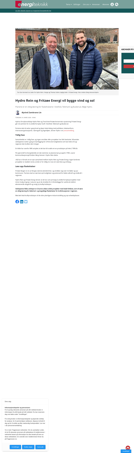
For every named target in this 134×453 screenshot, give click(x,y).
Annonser (96, 4)
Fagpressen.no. (12, 439)
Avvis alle (40, 447)
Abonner (105, 4)
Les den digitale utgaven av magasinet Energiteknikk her (33, 11)
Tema (68, 4)
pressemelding (69, 131)
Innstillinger (126, 451)
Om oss (86, 4)
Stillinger (76, 4)
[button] (128, 448)
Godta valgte (28, 447)
